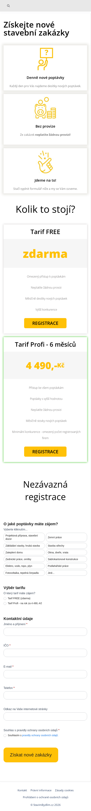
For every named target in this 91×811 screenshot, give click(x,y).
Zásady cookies (64, 790)
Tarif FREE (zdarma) (17, 598)
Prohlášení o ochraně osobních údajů (45, 797)
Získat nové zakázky (31, 755)
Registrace (45, 323)
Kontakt (22, 790)
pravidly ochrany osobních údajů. (40, 735)
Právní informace (41, 790)
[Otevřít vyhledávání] (8, 6)
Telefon (9, 687)
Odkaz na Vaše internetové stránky (26, 709)
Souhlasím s (31, 735)
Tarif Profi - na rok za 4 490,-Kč (23, 603)
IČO (7, 645)
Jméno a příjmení (15, 624)
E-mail (8, 666)
